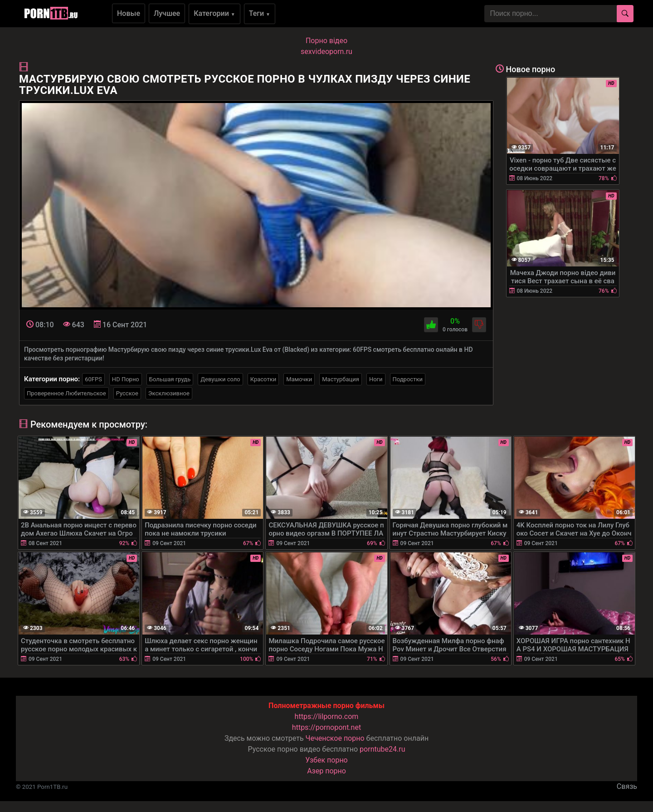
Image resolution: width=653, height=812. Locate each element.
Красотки (263, 379)
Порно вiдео (326, 40)
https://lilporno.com (327, 716)
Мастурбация (340, 379)
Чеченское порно (335, 738)
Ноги (376, 379)
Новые (128, 13)
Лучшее (167, 13)
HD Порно (125, 379)
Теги (259, 13)
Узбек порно (326, 760)
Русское (127, 393)
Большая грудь (169, 379)
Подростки (408, 379)
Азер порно (326, 771)
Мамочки (299, 379)
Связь (627, 786)
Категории (214, 13)
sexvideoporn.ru (326, 51)
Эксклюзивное (169, 393)
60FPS (93, 379)
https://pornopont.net (326, 727)
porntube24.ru (382, 749)
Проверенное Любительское (66, 393)
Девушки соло (220, 379)
